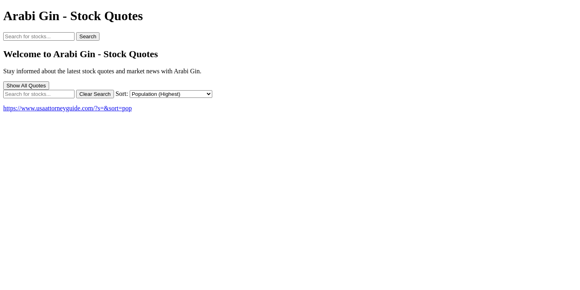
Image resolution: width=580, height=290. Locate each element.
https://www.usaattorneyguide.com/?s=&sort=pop (67, 108)
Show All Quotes (26, 86)
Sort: (122, 93)
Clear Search (95, 94)
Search (87, 36)
